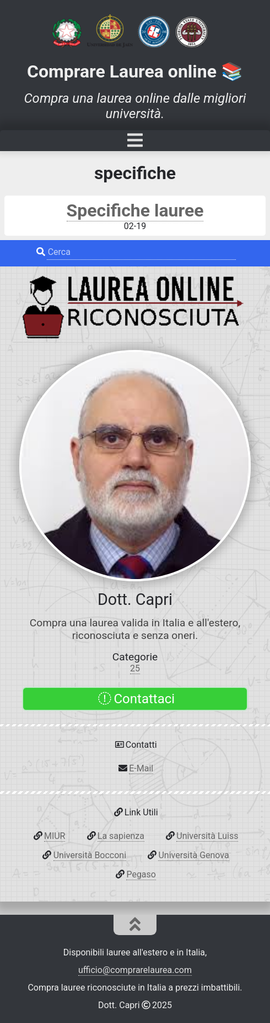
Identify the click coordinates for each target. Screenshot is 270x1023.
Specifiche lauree (135, 210)
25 (135, 668)
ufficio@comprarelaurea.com (135, 970)
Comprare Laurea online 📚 (135, 71)
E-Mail (141, 768)
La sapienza (121, 836)
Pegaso (141, 874)
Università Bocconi (89, 855)
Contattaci (136, 699)
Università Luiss (207, 836)
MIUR (55, 836)
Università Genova (193, 855)
